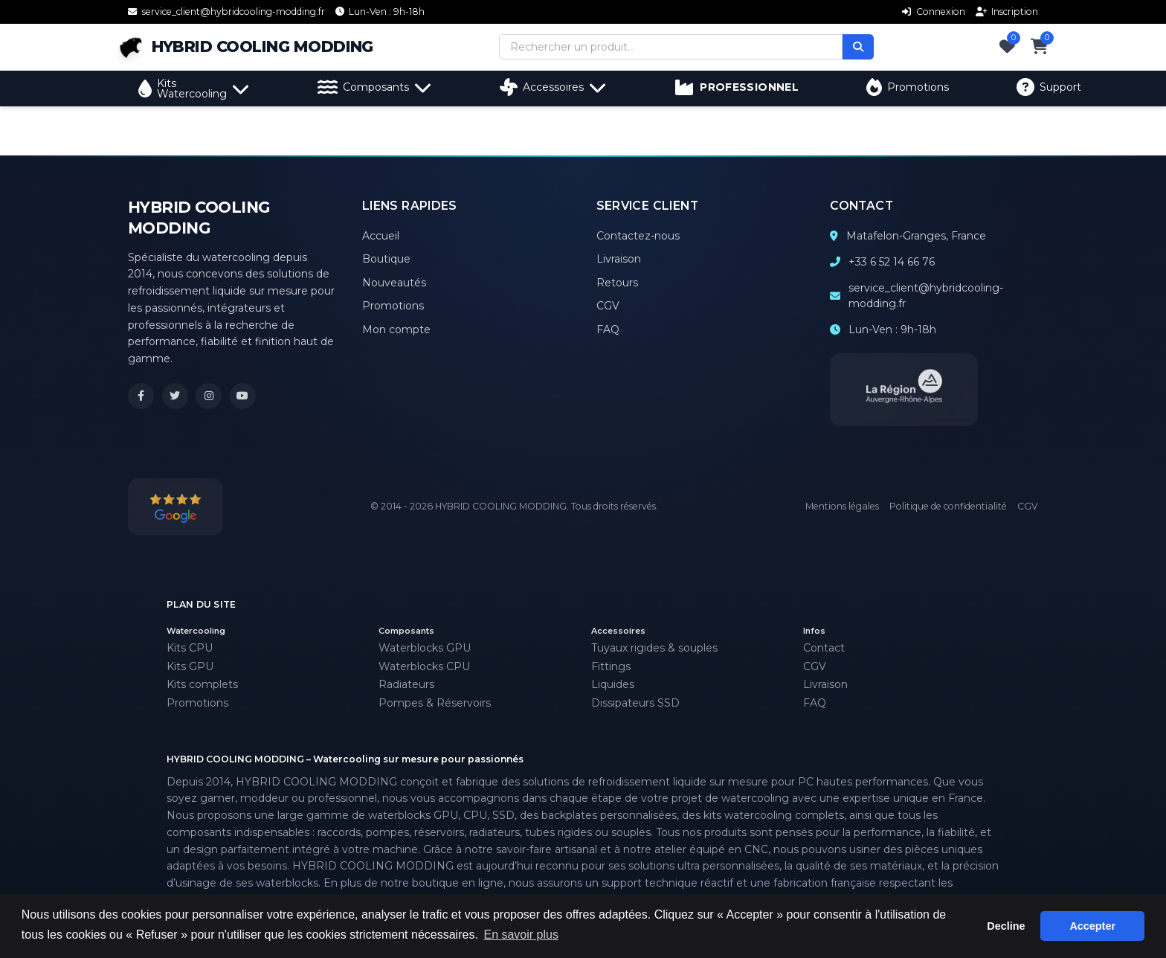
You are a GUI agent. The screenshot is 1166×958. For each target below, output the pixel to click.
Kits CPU (190, 648)
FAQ (607, 329)
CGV (607, 305)
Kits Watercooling (194, 88)
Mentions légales (842, 506)
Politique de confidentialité (948, 506)
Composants (375, 87)
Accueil (380, 235)
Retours (617, 282)
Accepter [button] (1092, 926)
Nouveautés (394, 282)
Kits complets (202, 684)
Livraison (618, 259)
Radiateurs (406, 684)
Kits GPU (190, 666)
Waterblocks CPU (424, 666)
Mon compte (396, 329)
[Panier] (1040, 46)
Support (1049, 87)
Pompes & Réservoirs (435, 703)
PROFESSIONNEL (736, 87)
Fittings (611, 666)
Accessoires (553, 87)
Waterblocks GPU (425, 648)
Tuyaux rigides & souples (654, 648)
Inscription (1007, 11)
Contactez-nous (638, 235)
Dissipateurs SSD (635, 703)
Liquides (612, 684)
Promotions (907, 87)
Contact (824, 648)
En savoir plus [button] (520, 934)
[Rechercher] (858, 47)
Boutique (386, 259)
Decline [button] (1006, 926)
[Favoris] (1007, 46)
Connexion (933, 11)
